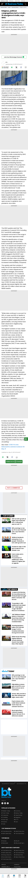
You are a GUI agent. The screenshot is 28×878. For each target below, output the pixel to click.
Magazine (17, 817)
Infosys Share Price (7, 855)
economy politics (15, 7)
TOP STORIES (8, 516)
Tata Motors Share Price (7, 831)
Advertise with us (5, 867)
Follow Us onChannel (14, 461)
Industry (5, 821)
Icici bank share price (7, 857)
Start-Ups (5, 819)
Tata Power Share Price (7, 859)
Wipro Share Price (19, 857)
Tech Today (6, 813)
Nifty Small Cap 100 (20, 843)
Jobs (4, 824)
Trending (5, 817)
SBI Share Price (19, 855)
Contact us (16, 864)
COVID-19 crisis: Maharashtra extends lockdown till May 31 (12, 447)
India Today (17, 0)
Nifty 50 (17, 841)
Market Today (6, 811)
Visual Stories (18, 815)
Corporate (5, 815)
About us (3, 864)
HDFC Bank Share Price (7, 833)
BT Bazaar (11, 0)
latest (9, 7)
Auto (16, 821)
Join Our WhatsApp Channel (14, 57)
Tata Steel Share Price (20, 833)
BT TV (16, 819)
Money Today (18, 813)
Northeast (23, 0)
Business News (4, 7)
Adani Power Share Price (20, 831)
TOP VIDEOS (10, 589)
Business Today (4, 0)
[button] (25, 875)
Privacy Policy (17, 867)
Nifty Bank (5, 843)
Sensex (4, 841)
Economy (17, 811)
